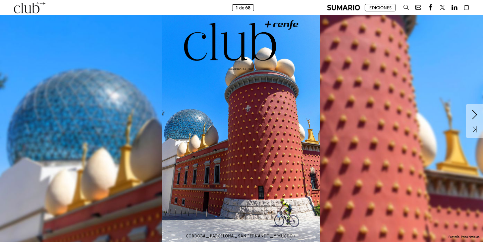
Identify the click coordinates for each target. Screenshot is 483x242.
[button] (343, 7)
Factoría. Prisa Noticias (464, 237)
